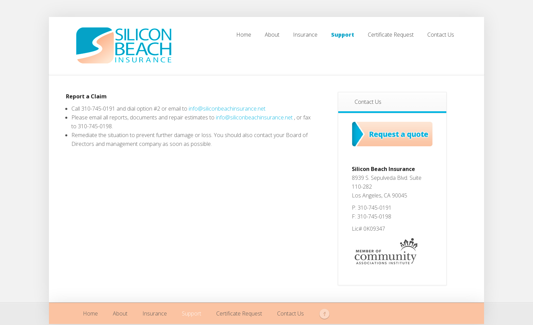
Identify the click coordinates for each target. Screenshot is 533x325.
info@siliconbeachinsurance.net (227, 108)
